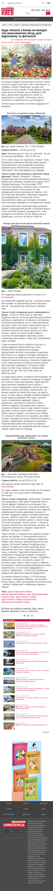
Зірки (43, 814)
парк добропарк (40, 594)
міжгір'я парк (7, 597)
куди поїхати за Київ (26, 597)
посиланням (7, 297)
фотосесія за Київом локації (15, 602)
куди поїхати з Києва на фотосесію (18, 599)
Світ (43, 809)
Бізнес (26, 803)
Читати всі (45, 732)
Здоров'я (26, 814)
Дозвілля (43, 803)
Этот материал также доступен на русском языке (31, 40)
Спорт (26, 809)
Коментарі (11, 838)
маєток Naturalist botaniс (20, 591)
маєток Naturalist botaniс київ (15, 594)
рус (43, 3)
